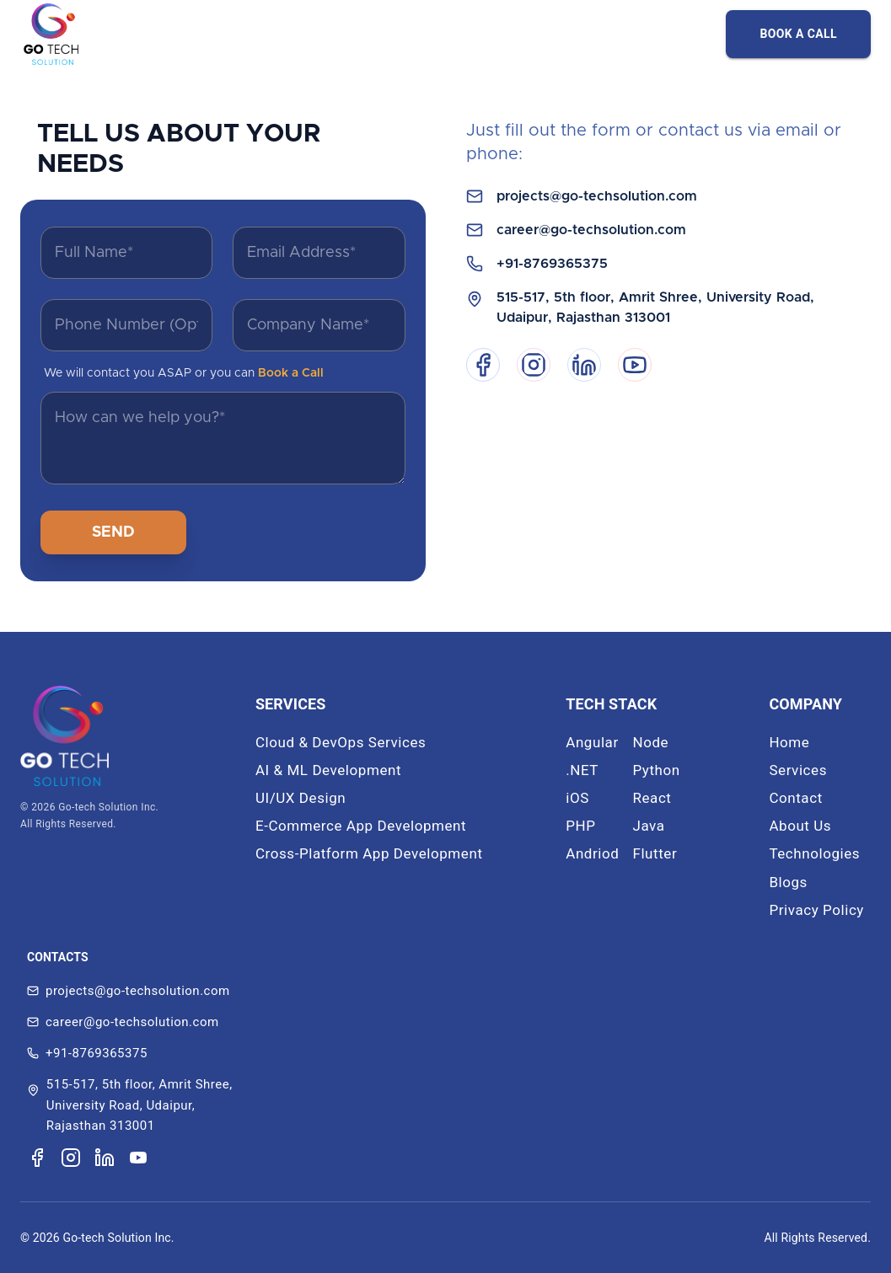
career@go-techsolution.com (591, 230)
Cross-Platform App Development (369, 853)
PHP (580, 825)
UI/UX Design (300, 797)
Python (655, 770)
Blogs (788, 882)
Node (650, 742)
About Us (800, 825)
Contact (795, 797)
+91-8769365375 (552, 263)
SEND (113, 532)
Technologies (814, 853)
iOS (577, 797)
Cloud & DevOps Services (341, 742)
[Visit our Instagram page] (71, 1157)
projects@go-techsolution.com (596, 196)
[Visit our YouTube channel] (138, 1157)
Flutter (654, 853)
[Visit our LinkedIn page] (104, 1157)
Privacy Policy (816, 909)
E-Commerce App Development (360, 825)
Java (648, 825)
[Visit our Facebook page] (37, 1157)
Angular (592, 742)
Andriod (592, 853)
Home (789, 742)
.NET (582, 770)
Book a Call (291, 373)
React (651, 797)
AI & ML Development (328, 770)
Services (798, 770)
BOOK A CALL (798, 33)
